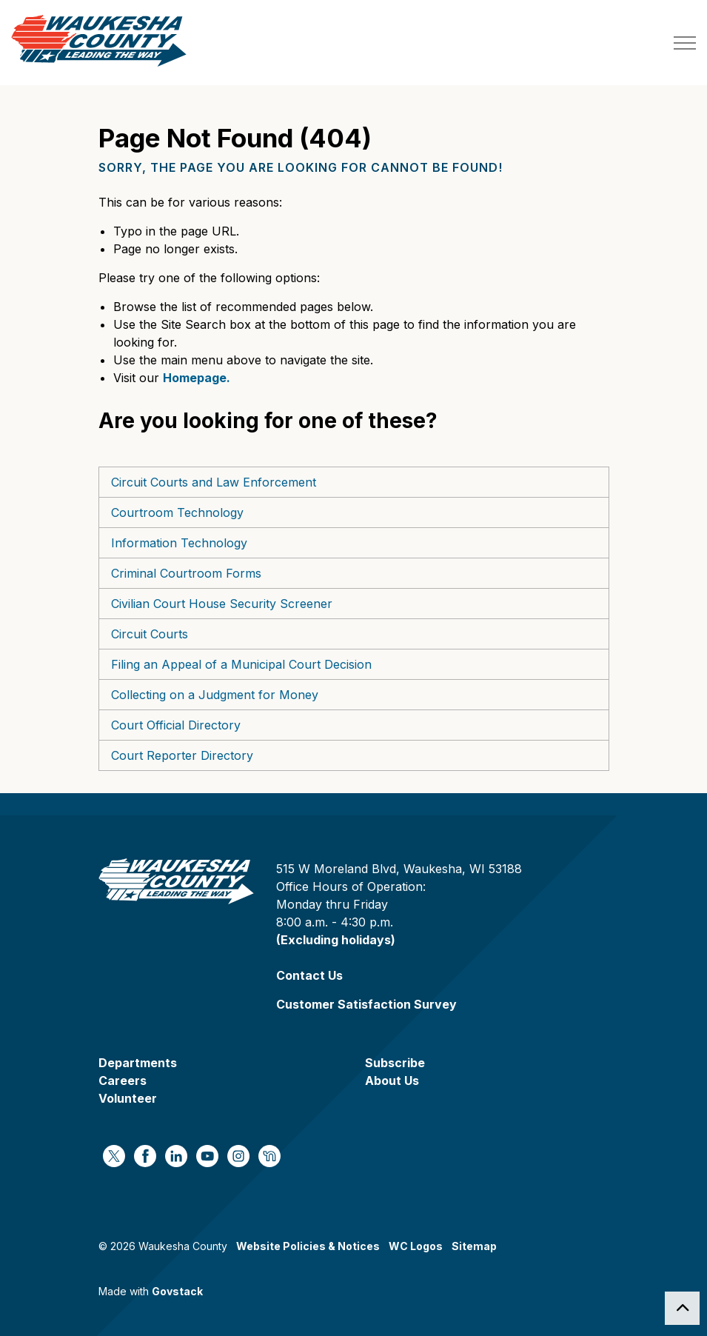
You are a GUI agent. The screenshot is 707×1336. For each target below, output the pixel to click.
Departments (137, 1062)
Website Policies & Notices (308, 1246)
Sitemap (474, 1246)
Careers (122, 1080)
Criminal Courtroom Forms (186, 573)
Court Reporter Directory (182, 755)
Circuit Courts (149, 634)
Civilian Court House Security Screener (221, 603)
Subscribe (395, 1062)
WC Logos (416, 1246)
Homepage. (196, 377)
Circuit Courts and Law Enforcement (213, 482)
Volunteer (127, 1098)
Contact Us (309, 975)
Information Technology (179, 542)
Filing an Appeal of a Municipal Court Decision (241, 664)
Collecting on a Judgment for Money (214, 694)
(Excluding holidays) (335, 939)
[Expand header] (685, 42)
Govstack (177, 1291)
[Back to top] (682, 1308)
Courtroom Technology (177, 512)
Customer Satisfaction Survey (366, 1004)
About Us (392, 1080)
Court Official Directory (176, 725)
